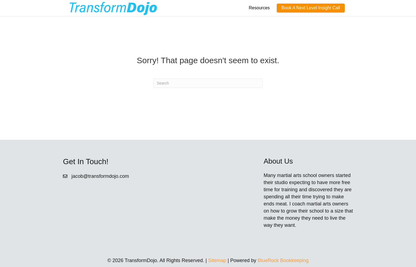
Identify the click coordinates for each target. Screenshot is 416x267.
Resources (259, 7)
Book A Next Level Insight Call (311, 7)
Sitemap (217, 260)
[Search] (208, 83)
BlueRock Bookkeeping (283, 260)
